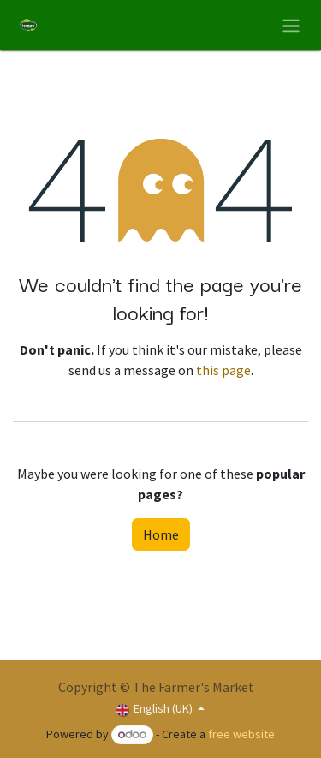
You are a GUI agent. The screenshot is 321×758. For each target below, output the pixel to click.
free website (241, 734)
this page (223, 370)
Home (161, 534)
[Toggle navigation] (291, 25)
